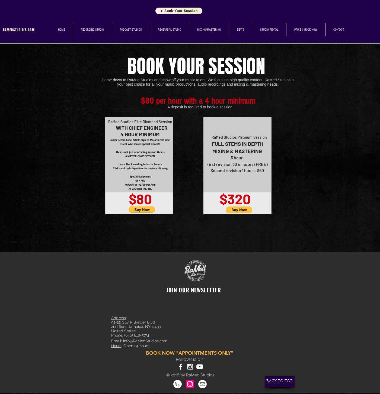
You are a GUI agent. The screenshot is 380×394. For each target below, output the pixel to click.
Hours (116, 346)
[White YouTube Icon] (200, 367)
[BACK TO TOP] (280, 381)
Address (118, 318)
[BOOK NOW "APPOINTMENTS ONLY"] (190, 353)
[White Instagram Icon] (190, 367)
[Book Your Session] (178, 11)
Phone (116, 335)
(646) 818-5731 (136, 335)
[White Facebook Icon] (181, 367)
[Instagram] (190, 384)
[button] (142, 209)
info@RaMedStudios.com (145, 341)
